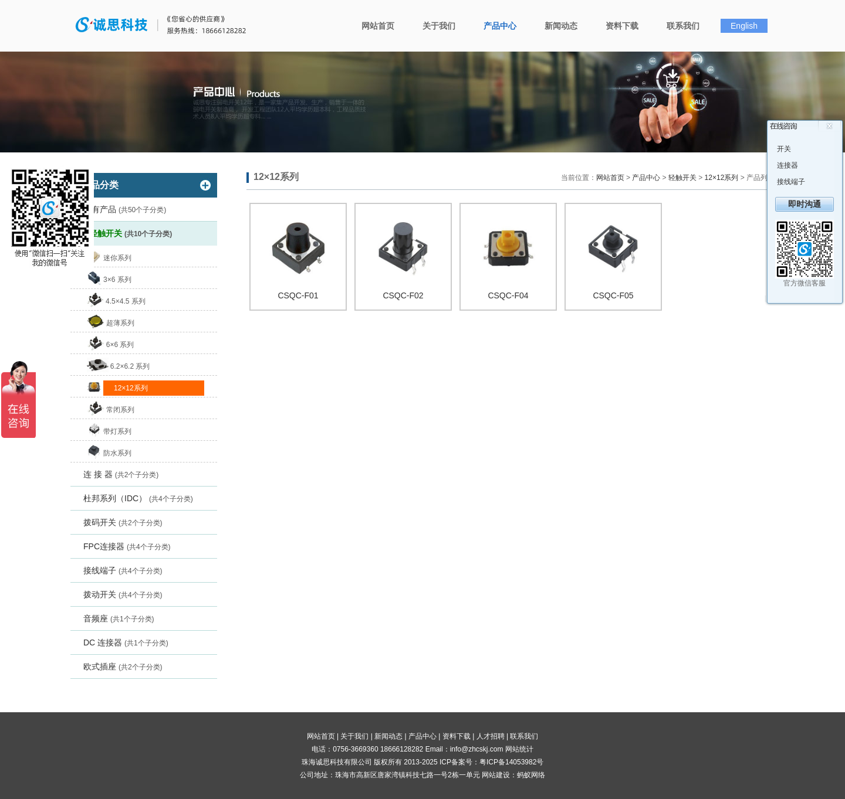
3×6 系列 (117, 280)
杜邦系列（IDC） (138, 498)
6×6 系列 (120, 345)
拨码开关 (123, 522)
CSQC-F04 (508, 295)
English (744, 25)
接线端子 (123, 570)
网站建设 (496, 775)
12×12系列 (131, 388)
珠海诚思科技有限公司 (166, 25)
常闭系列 (120, 410)
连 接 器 (120, 474)
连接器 (787, 165)
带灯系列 (117, 431)
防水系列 (117, 453)
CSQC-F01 (298, 295)
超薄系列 (120, 323)
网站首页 (377, 25)
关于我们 (438, 25)
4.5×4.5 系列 (126, 301)
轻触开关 (130, 233)
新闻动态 (561, 25)
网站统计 (519, 749)
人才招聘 (490, 736)
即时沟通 (804, 204)
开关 (784, 149)
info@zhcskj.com (476, 749)
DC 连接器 (125, 642)
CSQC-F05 (613, 295)
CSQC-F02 (403, 295)
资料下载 (622, 25)
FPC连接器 (127, 546)
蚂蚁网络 (531, 775)
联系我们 (683, 25)
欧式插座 (123, 666)
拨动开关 (123, 594)
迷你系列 (117, 258)
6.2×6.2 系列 (130, 366)
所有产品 (124, 209)
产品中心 (500, 25)
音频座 (118, 618)
